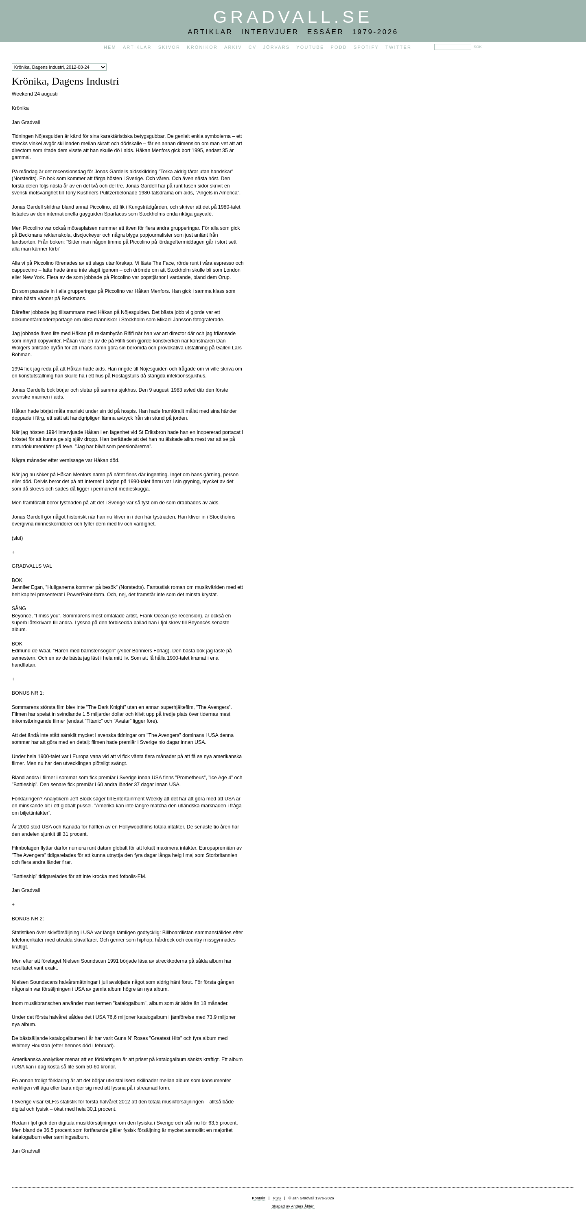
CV (253, 47)
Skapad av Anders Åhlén (292, 1206)
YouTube (310, 47)
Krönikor (202, 47)
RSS (277, 1198)
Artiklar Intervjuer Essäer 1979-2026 (293, 32)
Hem (110, 47)
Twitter (398, 47)
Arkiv (233, 47)
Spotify (366, 47)
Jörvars (276, 47)
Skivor (169, 47)
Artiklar (137, 47)
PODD (339, 47)
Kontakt (258, 1198)
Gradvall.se (293, 16)
